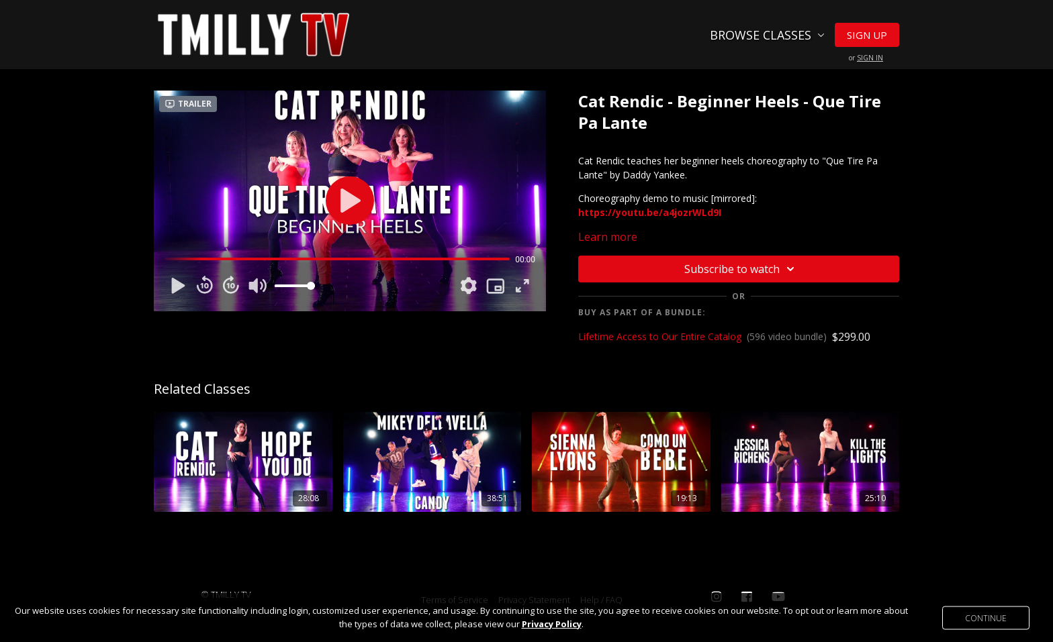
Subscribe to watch (741, 269)
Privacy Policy (552, 624)
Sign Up (867, 35)
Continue (986, 617)
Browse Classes (767, 35)
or (866, 57)
